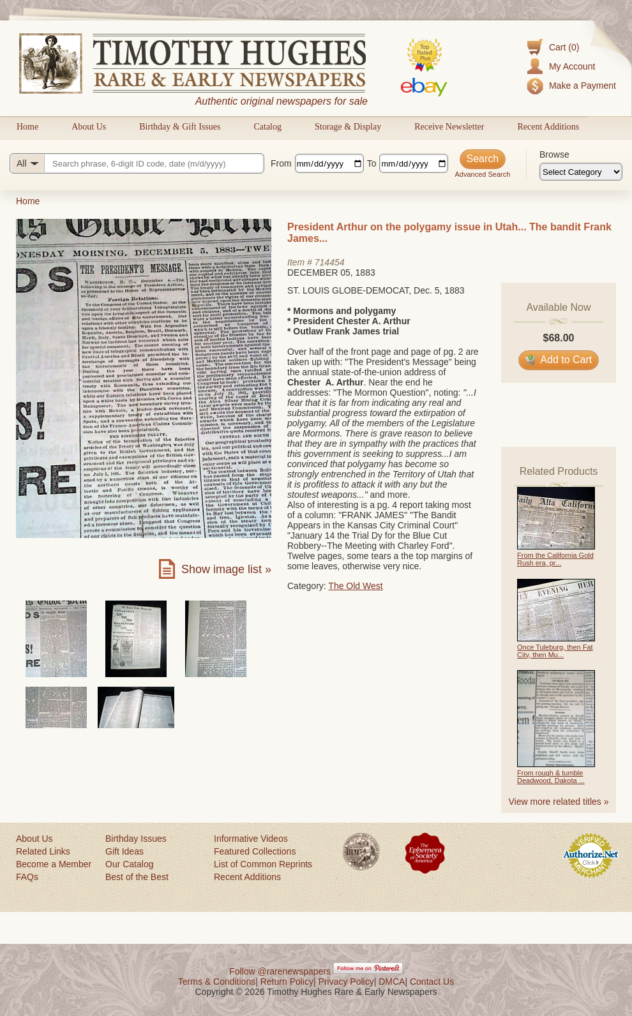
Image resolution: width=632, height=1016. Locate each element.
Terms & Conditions (216, 981)
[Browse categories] (580, 172)
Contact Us (432, 981)
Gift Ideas (124, 851)
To (372, 163)
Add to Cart (558, 359)
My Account (572, 66)
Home (27, 126)
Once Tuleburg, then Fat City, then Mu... (555, 651)
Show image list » (226, 569)
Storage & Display (348, 126)
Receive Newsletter (449, 126)
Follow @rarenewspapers (280, 971)
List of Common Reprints (263, 864)
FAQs (27, 877)
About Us (88, 126)
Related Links (43, 851)
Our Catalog (129, 864)
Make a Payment (582, 85)
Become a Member (53, 864)
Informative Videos (251, 838)
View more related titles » (559, 801)
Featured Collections (255, 851)
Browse (554, 154)
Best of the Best (137, 877)
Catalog (267, 126)
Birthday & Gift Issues (179, 126)
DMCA (392, 981)
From (281, 163)
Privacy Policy (346, 981)
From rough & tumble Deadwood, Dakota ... (551, 776)
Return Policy (286, 981)
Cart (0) (564, 47)
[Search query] (137, 163)
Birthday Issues (136, 838)
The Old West (355, 586)
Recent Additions (548, 126)
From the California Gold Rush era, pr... (555, 559)
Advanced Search (482, 174)
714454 (330, 262)
